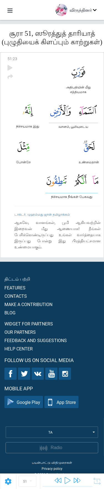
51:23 (12, 58)
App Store (61, 402)
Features (15, 288)
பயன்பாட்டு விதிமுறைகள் (52, 462)
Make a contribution (28, 304)
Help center (18, 349)
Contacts (15, 296)
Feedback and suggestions (35, 340)
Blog (10, 312)
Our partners (20, 332)
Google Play (23, 402)
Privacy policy (52, 468)
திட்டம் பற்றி (17, 279)
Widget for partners (28, 324)
